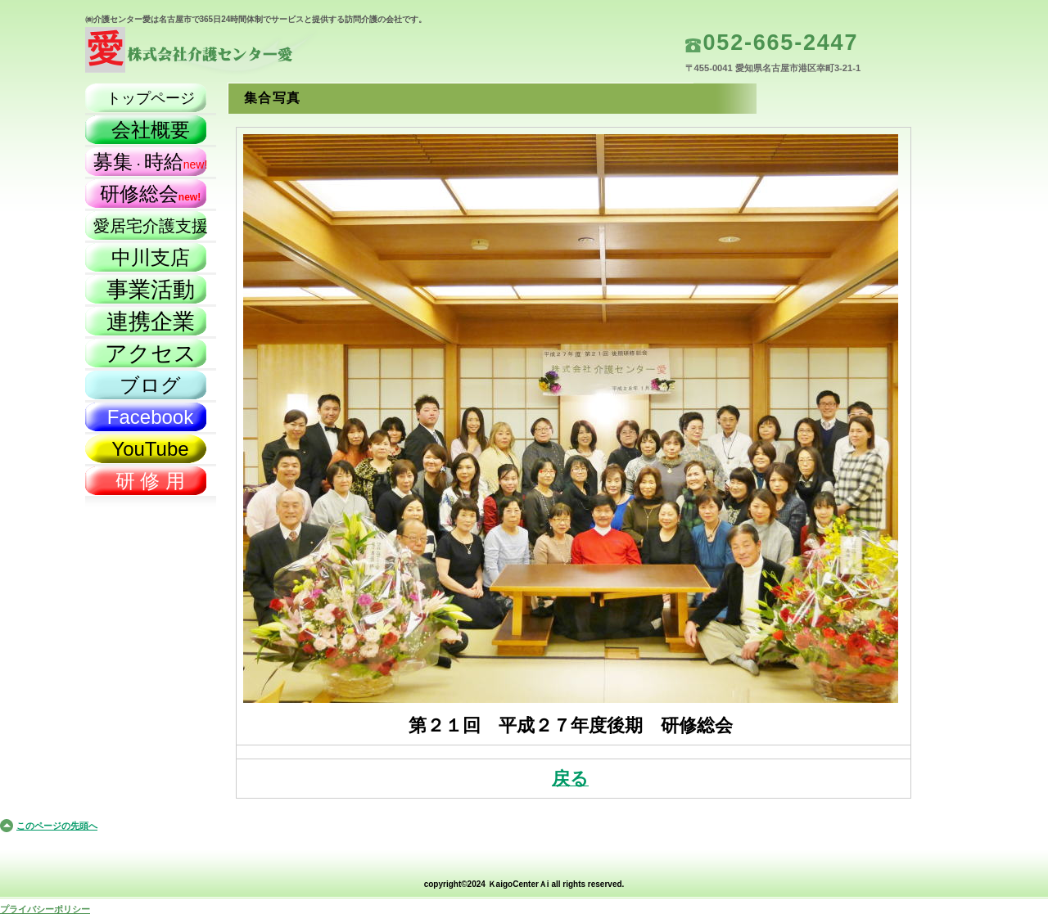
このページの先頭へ (56, 826)
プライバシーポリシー (45, 909)
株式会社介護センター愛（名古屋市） (249, 53)
